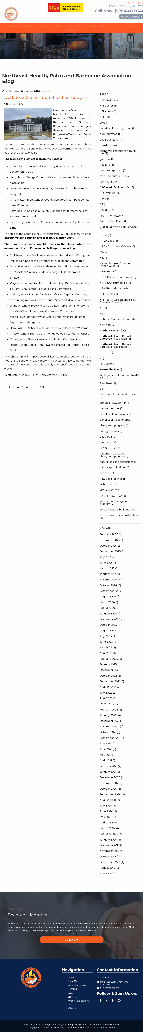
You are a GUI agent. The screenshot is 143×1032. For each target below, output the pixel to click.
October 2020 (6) (110, 788)
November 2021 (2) (111, 726)
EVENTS (56, 26)
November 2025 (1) (111, 540)
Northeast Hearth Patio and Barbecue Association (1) (117, 345)
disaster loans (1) (110, 145)
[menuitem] (11, 26)
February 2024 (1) (110, 607)
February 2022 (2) (111, 709)
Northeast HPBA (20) (113, 330)
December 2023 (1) (111, 619)
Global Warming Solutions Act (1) (119, 228)
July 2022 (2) (108, 692)
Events (71, 993)
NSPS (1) (105, 117)
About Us (72, 981)
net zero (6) (107, 164)
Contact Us (73, 997)
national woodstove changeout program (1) (114, 455)
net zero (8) (107, 473)
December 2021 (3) (111, 721)
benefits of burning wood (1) (117, 128)
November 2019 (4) (111, 850)
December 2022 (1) (111, 670)
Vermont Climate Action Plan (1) (118, 396)
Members (72, 989)
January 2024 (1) (110, 613)
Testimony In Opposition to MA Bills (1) (119, 376)
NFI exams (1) (108, 111)
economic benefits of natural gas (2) (118, 152)
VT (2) (103, 389)
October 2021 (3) (110, 732)
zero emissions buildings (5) (117, 509)
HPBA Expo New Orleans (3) (117, 246)
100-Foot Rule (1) (110, 181)
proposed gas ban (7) (113, 170)
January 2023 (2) (110, 664)
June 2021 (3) (108, 749)
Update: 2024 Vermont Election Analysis (46, 97)
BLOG (130, 26)
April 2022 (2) (108, 698)
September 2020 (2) (112, 794)
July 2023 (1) (107, 636)
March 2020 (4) (109, 828)
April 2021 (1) (107, 760)
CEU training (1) (109, 193)
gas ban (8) (107, 159)
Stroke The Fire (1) (111, 369)
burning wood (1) (110, 133)
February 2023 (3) (111, 658)
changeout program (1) (114, 425)
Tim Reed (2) (108, 383)
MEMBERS (41, 26)
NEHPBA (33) (108, 271)
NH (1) (103, 307)
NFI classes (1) (108, 105)
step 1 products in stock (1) (116, 176)
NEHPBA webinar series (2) (117, 288)
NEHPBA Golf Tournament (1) (118, 277)
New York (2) (107, 324)
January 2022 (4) (110, 715)
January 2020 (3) (110, 839)
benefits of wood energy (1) (116, 419)
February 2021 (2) (110, 766)
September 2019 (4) (112, 862)
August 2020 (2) (110, 800)
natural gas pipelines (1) (114, 467)
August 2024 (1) (109, 596)
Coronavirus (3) (109, 100)
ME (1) (103, 257)
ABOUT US (24, 26)
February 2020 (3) (111, 833)
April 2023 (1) (108, 653)
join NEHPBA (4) (110, 448)
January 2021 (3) (110, 771)
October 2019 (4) (110, 856)
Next (43, 386)
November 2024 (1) (111, 579)
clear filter (47, 91)
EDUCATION (96, 26)
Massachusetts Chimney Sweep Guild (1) (115, 264)
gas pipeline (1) (109, 436)
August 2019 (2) (109, 867)
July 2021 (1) (107, 743)
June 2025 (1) (108, 562)
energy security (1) (111, 431)
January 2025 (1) (110, 574)
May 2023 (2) (108, 647)
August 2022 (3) (110, 687)
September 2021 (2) (112, 737)
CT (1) (103, 204)
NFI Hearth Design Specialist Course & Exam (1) (118, 301)
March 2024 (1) (109, 602)
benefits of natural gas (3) (116, 414)
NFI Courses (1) (109, 294)
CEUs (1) (105, 198)
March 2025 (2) (109, 568)
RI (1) (102, 358)
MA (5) (104, 252)
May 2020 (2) (108, 817)
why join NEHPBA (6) (113, 495)
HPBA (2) (105, 235)
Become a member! (126, 16)
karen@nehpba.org (109, 988)
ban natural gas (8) (111, 408)
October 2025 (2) (110, 545)
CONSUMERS (115, 26)
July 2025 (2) (107, 557)
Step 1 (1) (105, 122)
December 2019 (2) (111, 845)
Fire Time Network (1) (113, 215)
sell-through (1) (109, 484)
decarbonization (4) (112, 139)
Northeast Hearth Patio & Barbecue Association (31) (116, 337)
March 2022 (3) (109, 704)
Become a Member (77, 985)
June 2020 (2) (108, 811)
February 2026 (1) (110, 534)
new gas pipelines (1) (113, 478)
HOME (11, 26)
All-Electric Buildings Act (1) (117, 187)
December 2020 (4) (112, 777)
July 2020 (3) (108, 805)
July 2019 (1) (107, 873)
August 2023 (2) (110, 630)
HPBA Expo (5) (109, 240)
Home (71, 977)
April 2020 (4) (108, 822)
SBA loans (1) (107, 363)
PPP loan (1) (107, 352)
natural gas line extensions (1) (118, 461)
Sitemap (72, 1008)
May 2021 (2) (107, 754)
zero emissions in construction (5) (119, 516)
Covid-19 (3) (107, 209)
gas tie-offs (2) (108, 442)
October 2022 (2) (110, 675)
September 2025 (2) (112, 551)
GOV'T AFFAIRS (75, 26)
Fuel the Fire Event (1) (113, 221)
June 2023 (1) (108, 641)
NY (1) (103, 313)
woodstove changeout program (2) (114, 502)
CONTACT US (70, 30)
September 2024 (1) (112, 590)
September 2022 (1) (112, 681)
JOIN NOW (71, 939)
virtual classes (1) (110, 490)
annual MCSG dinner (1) (114, 402)
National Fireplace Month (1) (117, 319)
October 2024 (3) (110, 585)
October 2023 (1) (110, 624)
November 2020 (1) (111, 783)
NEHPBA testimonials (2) (115, 282)
